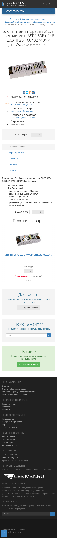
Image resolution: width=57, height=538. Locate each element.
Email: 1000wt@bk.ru (10, 458)
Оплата (11, 171)
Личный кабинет (8, 437)
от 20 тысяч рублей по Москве (23, 118)
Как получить (16, 111)
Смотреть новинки (29, 364)
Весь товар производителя (21, 105)
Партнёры (6, 425)
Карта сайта (7, 410)
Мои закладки (7, 443)
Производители (8, 419)
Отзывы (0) (12, 159)
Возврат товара (8, 407)
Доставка (11, 165)
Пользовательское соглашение (14, 395)
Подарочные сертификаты (12, 422)
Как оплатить (28, 111)
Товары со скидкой (9, 428)
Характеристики (15, 153)
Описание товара (15, 147)
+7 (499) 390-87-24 (9, 455)
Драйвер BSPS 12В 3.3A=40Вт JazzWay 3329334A (28, 255)
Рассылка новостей (9, 445)
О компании (6, 386)
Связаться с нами (9, 404)
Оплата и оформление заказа (14, 389)
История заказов (8, 440)
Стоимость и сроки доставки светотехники (18, 392)
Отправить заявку (28, 308)
